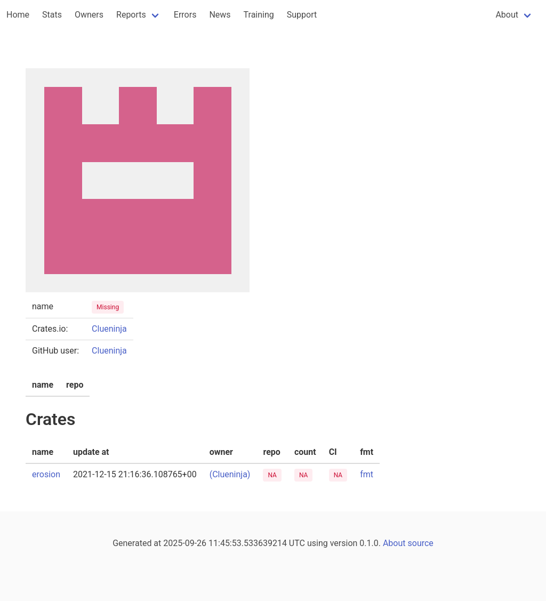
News (219, 15)
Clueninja (109, 329)
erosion (46, 474)
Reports (131, 15)
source (420, 543)
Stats (52, 15)
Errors (185, 15)
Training (259, 15)
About (506, 15)
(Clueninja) (230, 474)
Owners (89, 15)
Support (302, 15)
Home (17, 15)
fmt (366, 474)
